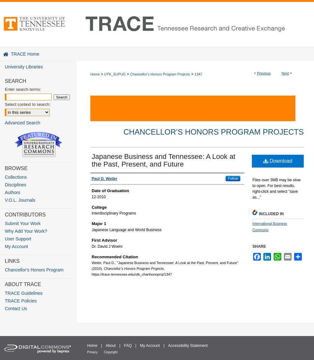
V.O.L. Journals (20, 200)
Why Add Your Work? (26, 231)
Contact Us (16, 308)
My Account (16, 246)
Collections (16, 177)
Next (285, 73)
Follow (233, 178)
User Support (18, 238)
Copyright (111, 352)
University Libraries (24, 66)
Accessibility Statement (188, 345)
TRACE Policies (21, 300)
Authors (12, 192)
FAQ (128, 345)
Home (95, 74)
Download (278, 161)
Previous (264, 73)
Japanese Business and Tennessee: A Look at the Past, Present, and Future (164, 160)
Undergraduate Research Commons (38, 144)
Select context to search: (27, 104)
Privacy (92, 352)
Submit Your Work (23, 223)
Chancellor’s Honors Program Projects (160, 74)
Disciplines (15, 184)
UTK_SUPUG (115, 74)
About (111, 345)
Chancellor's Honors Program (34, 269)
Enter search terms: (23, 89)
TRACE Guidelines (24, 293)
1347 (198, 74)
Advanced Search (22, 122)
